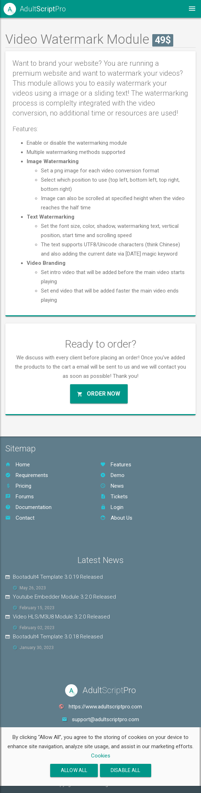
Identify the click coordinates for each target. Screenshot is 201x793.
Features (115, 464)
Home (17, 464)
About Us (116, 518)
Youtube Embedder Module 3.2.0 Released (64, 597)
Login (111, 507)
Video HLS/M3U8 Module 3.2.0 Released (61, 616)
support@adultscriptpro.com (105, 719)
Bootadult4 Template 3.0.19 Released (58, 577)
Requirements (26, 475)
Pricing (18, 486)
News (112, 486)
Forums (19, 496)
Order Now (99, 393)
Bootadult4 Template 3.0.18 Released (58, 636)
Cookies (100, 755)
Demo (112, 475)
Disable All (126, 770)
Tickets (114, 496)
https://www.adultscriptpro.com (105, 706)
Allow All (74, 770)
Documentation (28, 507)
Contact (20, 518)
